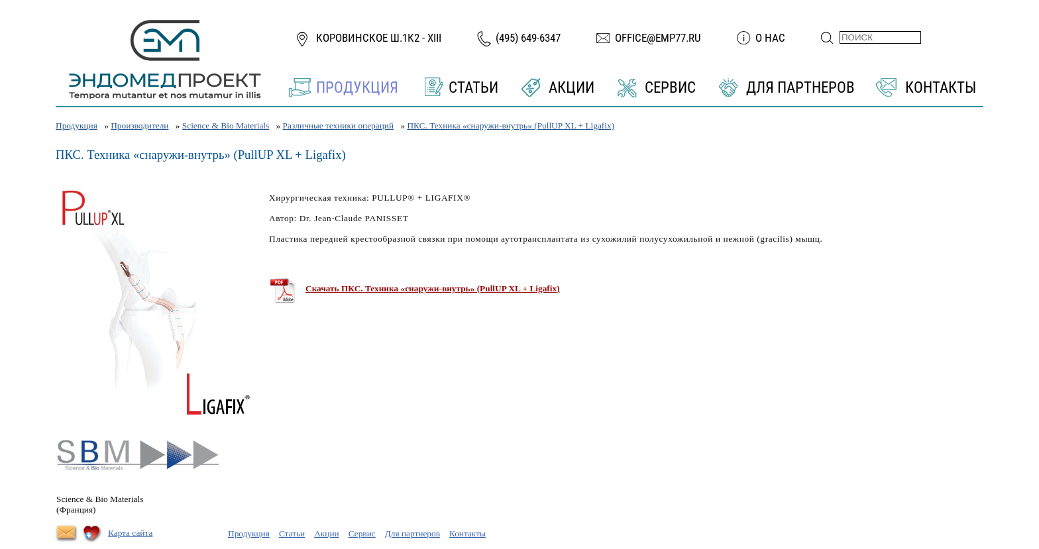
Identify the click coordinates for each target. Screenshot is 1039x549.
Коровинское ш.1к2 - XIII (378, 37)
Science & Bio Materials (225, 125)
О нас (770, 37)
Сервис (670, 88)
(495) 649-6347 (528, 37)
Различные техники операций (338, 125)
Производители (139, 125)
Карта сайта (130, 533)
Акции (571, 88)
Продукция (357, 88)
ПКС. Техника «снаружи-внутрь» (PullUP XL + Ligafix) (510, 125)
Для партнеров (800, 88)
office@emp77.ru (658, 37)
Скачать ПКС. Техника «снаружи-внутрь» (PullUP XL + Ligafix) (432, 288)
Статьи (473, 88)
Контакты (940, 88)
